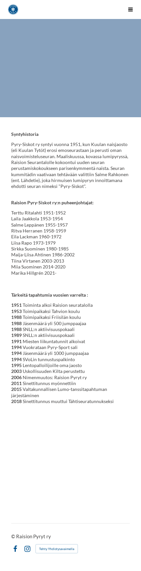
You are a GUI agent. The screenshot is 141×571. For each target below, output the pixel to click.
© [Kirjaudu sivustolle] (13, 536)
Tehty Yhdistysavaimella (56, 549)
